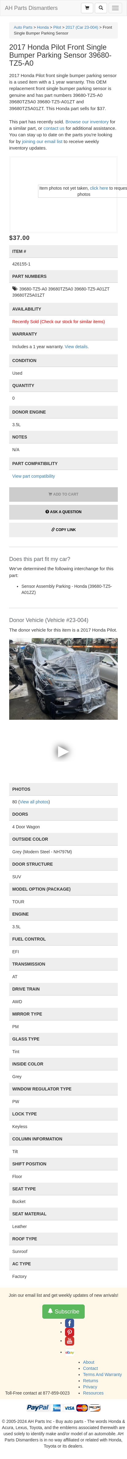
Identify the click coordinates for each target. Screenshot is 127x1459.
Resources (93, 1393)
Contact (90, 1368)
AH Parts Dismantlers (31, 8)
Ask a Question (63, 512)
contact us (54, 128)
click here (99, 188)
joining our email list (42, 141)
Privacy (90, 1386)
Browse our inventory (87, 121)
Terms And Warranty (102, 1374)
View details (76, 346)
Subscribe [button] (63, 1311)
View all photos (34, 801)
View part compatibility (33, 476)
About (88, 1362)
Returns (90, 1380)
